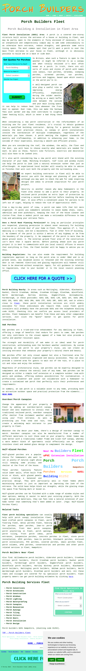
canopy (70, 439)
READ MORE (7, 394)
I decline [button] (60, 660)
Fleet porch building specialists (20, 515)
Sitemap (3, 651)
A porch (39, 136)
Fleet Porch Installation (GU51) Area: (23, 35)
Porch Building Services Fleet (26, 582)
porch (52, 35)
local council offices (61, 245)
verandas (68, 72)
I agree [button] (52, 660)
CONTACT (69, 15)
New (22, 651)
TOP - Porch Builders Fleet (16, 633)
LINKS (54, 15)
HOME (48, 15)
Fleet (17, 303)
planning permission (29, 225)
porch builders (52, 571)
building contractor (33, 127)
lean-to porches (42, 539)
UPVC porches (24, 539)
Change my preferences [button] (57, 664)
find (10, 558)
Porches (35, 651)
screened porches (54, 75)
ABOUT (61, 15)
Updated (27, 651)
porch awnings (43, 531)
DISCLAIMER (78, 15)
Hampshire (37, 547)
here (71, 577)
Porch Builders (14, 651)
